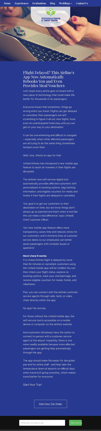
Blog (52, 3)
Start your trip (76, 423)
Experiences (21, 3)
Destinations (39, 3)
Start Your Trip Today (50, 403)
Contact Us (82, 3)
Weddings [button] (65, 3)
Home (7, 3)
